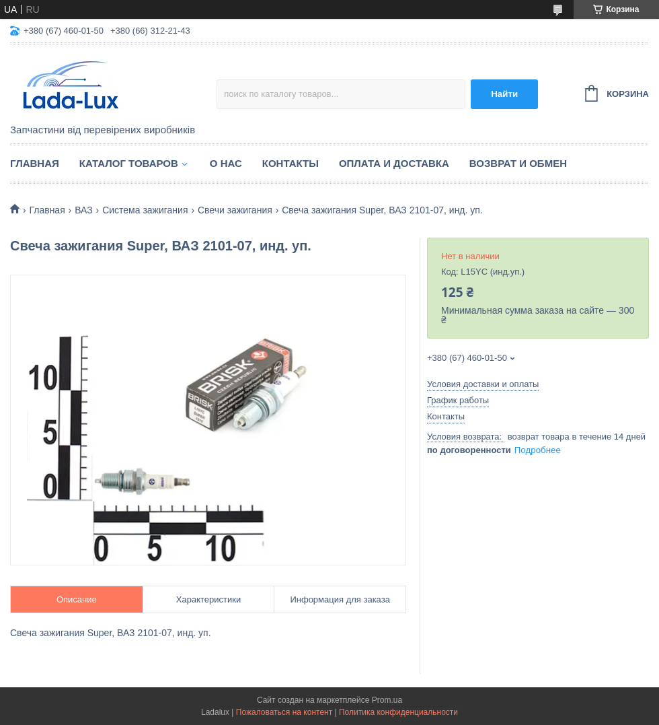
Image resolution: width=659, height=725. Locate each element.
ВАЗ (84, 210)
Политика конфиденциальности (398, 712)
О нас (226, 163)
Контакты (290, 163)
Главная (34, 163)
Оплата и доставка (394, 163)
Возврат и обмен (518, 163)
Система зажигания (145, 210)
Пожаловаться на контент (284, 712)
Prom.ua (387, 700)
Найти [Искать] (504, 94)
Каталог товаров (128, 163)
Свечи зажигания (235, 210)
